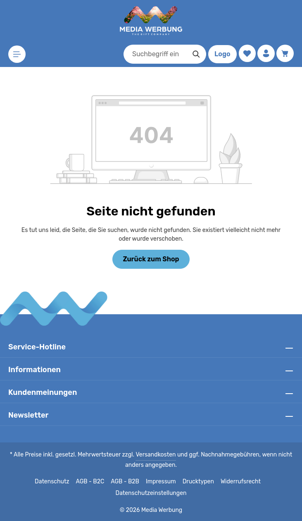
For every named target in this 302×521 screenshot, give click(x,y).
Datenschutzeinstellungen (151, 493)
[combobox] (153, 54)
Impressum (162, 481)
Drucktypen (197, 481)
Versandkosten (156, 455)
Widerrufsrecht (238, 481)
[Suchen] (195, 54)
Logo (221, 53)
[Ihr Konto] (265, 53)
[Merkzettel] (246, 53)
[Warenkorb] (285, 53)
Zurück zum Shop (150, 259)
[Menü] (17, 54)
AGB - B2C (92, 481)
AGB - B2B (127, 481)
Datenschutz (55, 481)
